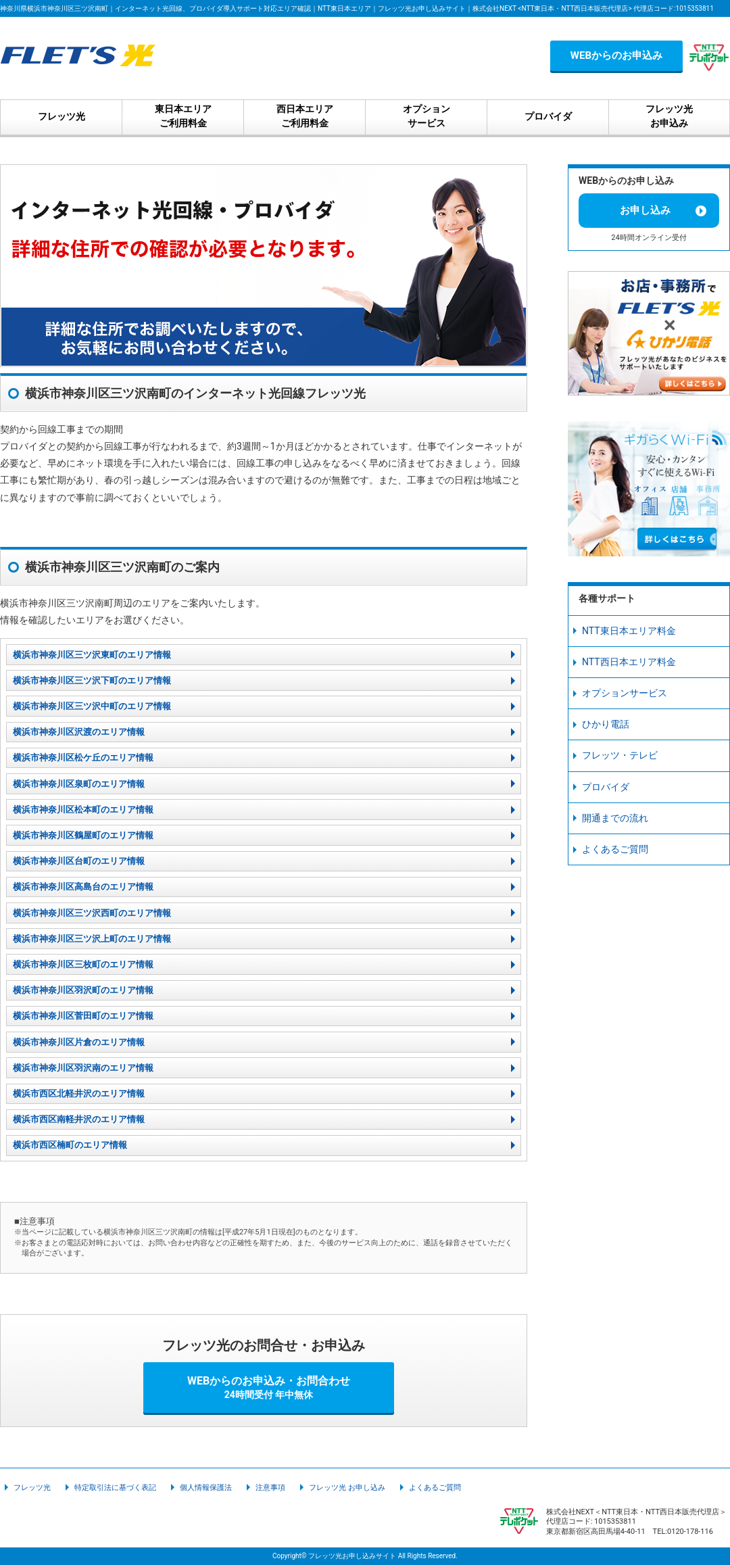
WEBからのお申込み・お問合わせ (269, 1387)
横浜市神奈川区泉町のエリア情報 (79, 784)
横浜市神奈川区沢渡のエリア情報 (79, 732)
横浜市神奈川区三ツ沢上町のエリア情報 (92, 939)
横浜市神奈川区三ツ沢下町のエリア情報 (92, 680)
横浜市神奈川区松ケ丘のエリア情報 (83, 757)
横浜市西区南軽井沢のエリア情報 (79, 1119)
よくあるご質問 (615, 849)
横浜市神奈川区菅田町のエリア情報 (83, 1016)
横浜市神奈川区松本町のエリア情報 (83, 809)
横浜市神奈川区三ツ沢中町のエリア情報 (92, 706)
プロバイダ (605, 786)
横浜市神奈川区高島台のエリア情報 (83, 887)
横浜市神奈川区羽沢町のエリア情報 (83, 990)
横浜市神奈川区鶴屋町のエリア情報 (83, 835)
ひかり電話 (605, 724)
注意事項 (270, 1487)
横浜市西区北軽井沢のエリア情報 (79, 1093)
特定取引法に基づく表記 (115, 1487)
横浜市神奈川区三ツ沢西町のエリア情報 (92, 913)
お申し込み (645, 210)
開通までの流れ (615, 818)
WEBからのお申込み (616, 55)
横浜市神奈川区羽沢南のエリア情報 (83, 1068)
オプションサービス (624, 693)
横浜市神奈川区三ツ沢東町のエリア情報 (92, 655)
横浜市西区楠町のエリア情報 (70, 1145)
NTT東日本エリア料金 (629, 630)
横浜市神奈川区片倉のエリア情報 (79, 1042)
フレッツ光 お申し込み (347, 1487)
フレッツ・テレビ (620, 755)
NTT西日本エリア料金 (629, 661)
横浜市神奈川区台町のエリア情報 (79, 861)
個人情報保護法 (206, 1487)
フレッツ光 (32, 1487)
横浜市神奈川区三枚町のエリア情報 (83, 964)
